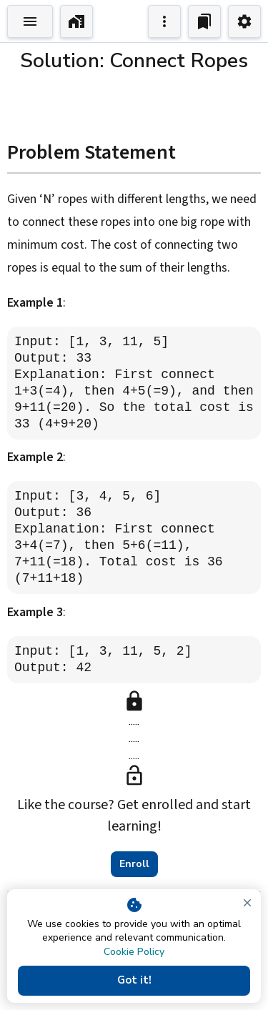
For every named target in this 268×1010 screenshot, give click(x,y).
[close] (247, 903)
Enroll (134, 864)
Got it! (134, 981)
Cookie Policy (134, 952)
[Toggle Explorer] (30, 21)
